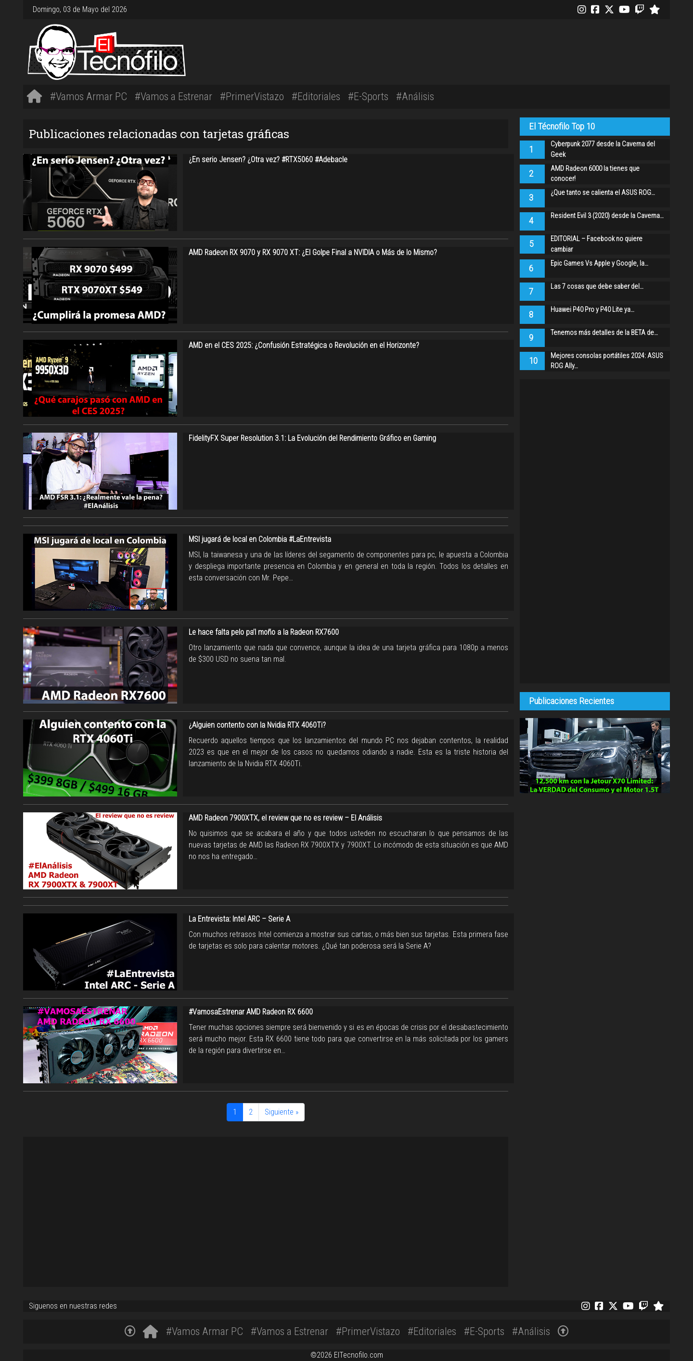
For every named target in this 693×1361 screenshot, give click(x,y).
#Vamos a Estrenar (173, 96)
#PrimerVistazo (252, 96)
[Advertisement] (481, 50)
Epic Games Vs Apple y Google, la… (599, 263)
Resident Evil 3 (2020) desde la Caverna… (607, 216)
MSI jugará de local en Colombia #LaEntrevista (260, 539)
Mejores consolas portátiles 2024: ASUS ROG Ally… (607, 361)
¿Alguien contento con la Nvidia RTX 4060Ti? (257, 725)
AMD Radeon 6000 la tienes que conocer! (595, 174)
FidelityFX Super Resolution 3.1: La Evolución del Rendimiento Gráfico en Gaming (312, 438)
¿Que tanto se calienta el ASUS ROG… (603, 193)
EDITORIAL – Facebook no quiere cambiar (596, 244)
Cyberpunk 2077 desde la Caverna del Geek (603, 149)
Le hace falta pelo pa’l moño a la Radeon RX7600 (264, 632)
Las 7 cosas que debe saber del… (597, 286)
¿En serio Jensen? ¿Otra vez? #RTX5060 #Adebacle (268, 159)
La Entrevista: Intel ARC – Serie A (239, 919)
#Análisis (415, 96)
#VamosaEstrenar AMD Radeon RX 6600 (251, 1011)
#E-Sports (368, 96)
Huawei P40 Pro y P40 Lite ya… (592, 310)
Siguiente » (281, 1112)
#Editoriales (316, 96)
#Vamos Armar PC (88, 96)
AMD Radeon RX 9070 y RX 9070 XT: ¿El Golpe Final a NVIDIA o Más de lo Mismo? (313, 252)
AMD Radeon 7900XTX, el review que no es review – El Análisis (285, 817)
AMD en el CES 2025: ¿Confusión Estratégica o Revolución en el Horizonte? (304, 345)
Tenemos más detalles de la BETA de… (604, 333)
